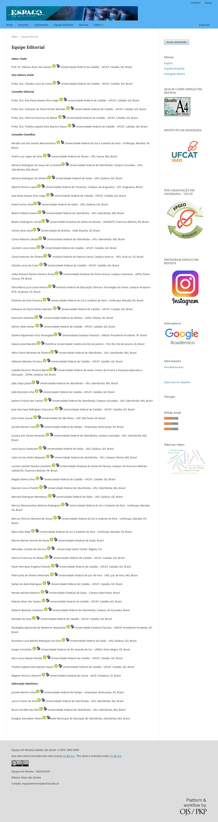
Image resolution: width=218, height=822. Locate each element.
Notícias (83, 24)
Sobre (98, 24)
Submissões (41, 24)
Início (14, 36)
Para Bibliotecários (174, 367)
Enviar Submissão (177, 42)
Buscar (204, 24)
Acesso (208, 2)
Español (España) (174, 68)
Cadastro (196, 2)
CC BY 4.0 (69, 756)
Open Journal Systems (177, 382)
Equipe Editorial (63, 24)
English (168, 63)
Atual (9, 24)
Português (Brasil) (174, 74)
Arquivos (23, 24)
